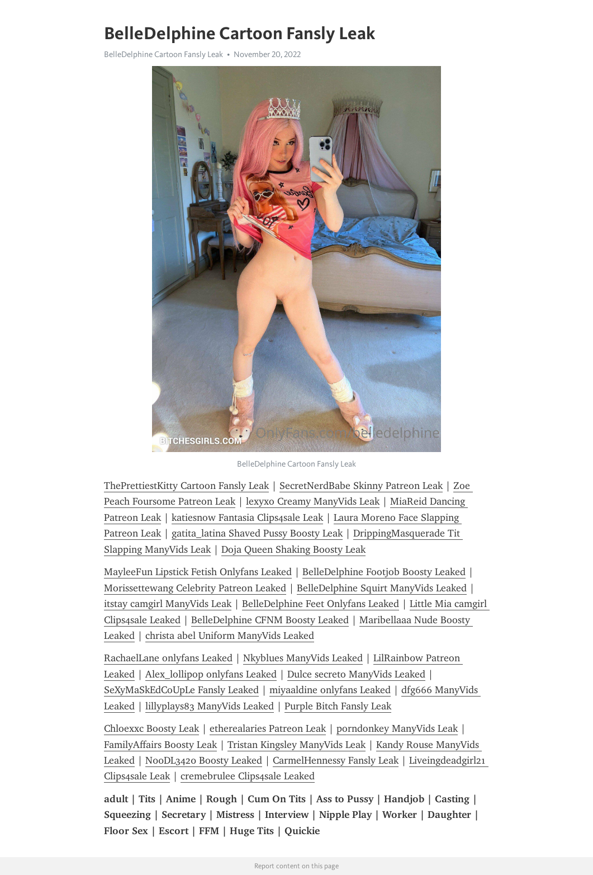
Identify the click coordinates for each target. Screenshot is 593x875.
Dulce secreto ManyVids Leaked (356, 674)
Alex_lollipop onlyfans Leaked (211, 674)
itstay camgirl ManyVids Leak (167, 604)
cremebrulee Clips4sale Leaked (248, 776)
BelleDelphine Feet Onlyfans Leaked (320, 604)
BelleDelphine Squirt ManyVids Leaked (382, 588)
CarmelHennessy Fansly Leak (336, 760)
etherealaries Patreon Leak (268, 728)
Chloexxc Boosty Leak (151, 728)
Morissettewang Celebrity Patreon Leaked (195, 588)
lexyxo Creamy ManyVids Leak (312, 501)
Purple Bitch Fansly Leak (337, 706)
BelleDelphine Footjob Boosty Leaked (384, 572)
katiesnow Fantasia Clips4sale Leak (247, 517)
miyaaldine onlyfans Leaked (330, 690)
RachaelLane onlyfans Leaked (168, 658)
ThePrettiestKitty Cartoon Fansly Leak (186, 485)
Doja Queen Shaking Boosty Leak (293, 549)
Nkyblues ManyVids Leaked (303, 658)
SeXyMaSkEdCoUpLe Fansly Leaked (181, 690)
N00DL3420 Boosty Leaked (203, 760)
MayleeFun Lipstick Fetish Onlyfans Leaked (198, 572)
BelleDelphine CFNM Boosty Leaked (270, 620)
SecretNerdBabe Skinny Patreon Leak (361, 485)
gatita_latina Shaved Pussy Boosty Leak (257, 533)
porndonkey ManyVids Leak (397, 728)
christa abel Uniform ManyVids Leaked (229, 635)
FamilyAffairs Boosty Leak (160, 744)
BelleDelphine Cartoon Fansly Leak (163, 54)
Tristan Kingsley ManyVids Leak (296, 744)
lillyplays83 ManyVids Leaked (209, 706)
